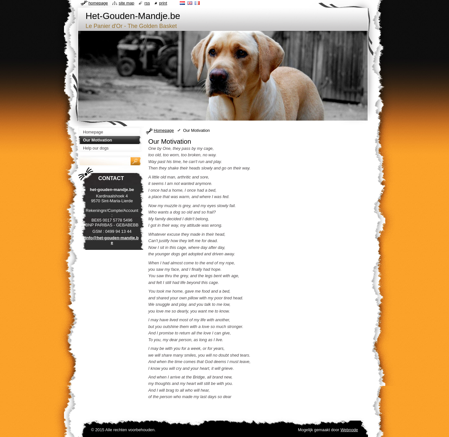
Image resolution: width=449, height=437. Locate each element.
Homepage (164, 130)
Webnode (349, 429)
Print (163, 3)
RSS (147, 3)
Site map (126, 3)
